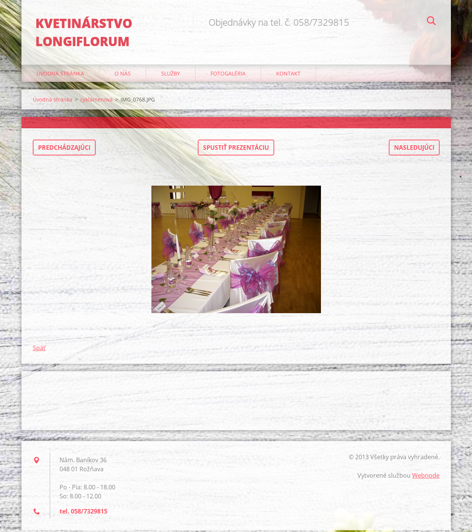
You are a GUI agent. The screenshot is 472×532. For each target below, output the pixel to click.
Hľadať (431, 22)
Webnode (426, 477)
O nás (123, 75)
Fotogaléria (228, 75)
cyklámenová (96, 101)
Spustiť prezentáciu (236, 149)
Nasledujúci (414, 149)
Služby (170, 75)
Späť (39, 350)
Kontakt (288, 75)
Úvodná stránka (60, 75)
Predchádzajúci (64, 149)
